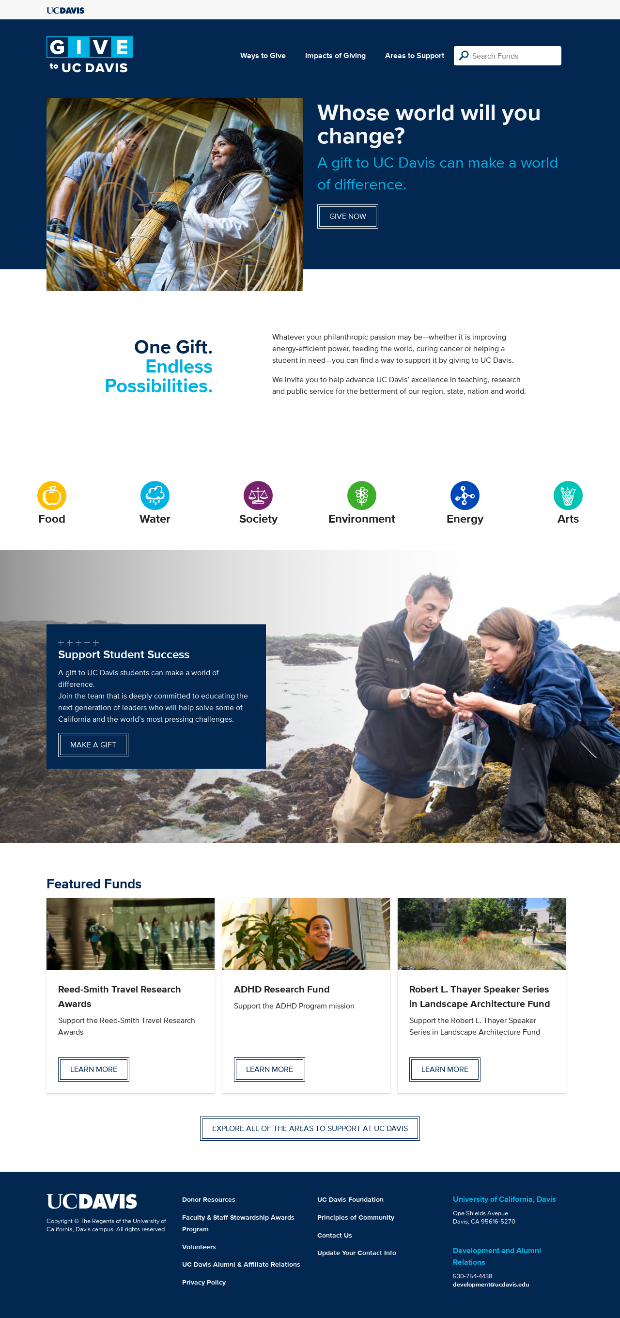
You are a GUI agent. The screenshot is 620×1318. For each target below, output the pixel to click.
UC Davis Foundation (350, 1199)
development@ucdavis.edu (491, 1284)
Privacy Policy (204, 1282)
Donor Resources (208, 1199)
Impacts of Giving (335, 55)
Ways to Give (263, 55)
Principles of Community (355, 1217)
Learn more (93, 1069)
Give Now (347, 216)
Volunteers (199, 1247)
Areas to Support (414, 55)
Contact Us (334, 1235)
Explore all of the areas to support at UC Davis (310, 1128)
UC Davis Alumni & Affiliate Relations (241, 1264)
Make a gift (93, 744)
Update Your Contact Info (356, 1252)
